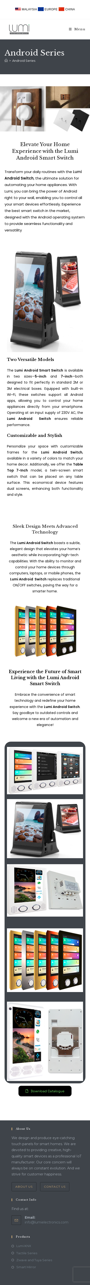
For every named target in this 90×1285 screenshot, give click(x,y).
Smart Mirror (26, 1267)
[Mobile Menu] (77, 29)
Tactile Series (26, 1253)
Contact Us (55, 1186)
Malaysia (26, 9)
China (67, 9)
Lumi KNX (23, 1246)
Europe (48, 9)
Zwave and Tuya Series (34, 1260)
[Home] (6, 60)
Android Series (23, 60)
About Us (24, 1186)
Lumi (77, 171)
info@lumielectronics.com (46, 1222)
